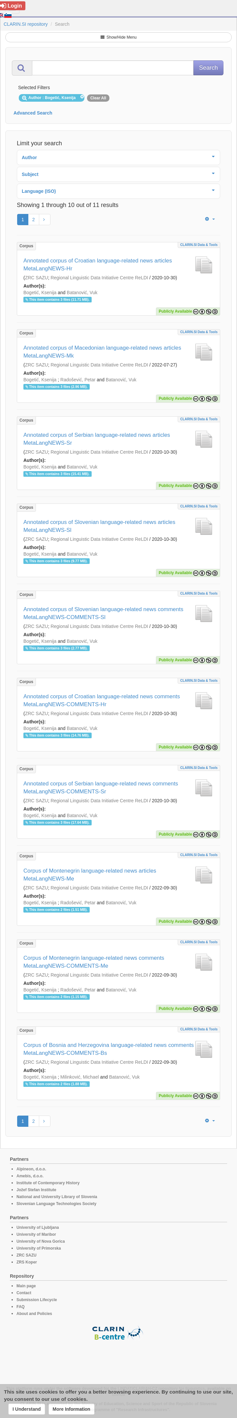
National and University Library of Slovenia (56, 1196)
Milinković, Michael (79, 1077)
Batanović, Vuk (82, 292)
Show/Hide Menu (119, 37)
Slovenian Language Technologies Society (56, 1203)
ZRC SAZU (36, 277)
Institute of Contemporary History (47, 1183)
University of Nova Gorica (40, 1241)
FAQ (20, 1306)
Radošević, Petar (78, 379)
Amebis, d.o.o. (30, 1176)
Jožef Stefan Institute (36, 1190)
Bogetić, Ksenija (39, 292)
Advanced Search (33, 113)
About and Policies (34, 1313)
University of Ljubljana (37, 1227)
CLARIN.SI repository (26, 24)
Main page (26, 1286)
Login (11, 6)
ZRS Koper (26, 1262)
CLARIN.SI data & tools (199, 245)
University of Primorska (38, 1248)
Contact (23, 1293)
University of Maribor (36, 1234)
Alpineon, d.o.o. (31, 1169)
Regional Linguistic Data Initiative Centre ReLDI (99, 277)
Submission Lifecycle (36, 1299)
